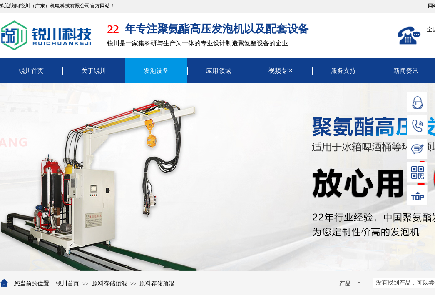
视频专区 (280, 71)
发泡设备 (156, 71)
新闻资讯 (405, 71)
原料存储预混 (109, 283)
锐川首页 (31, 71)
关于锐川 (93, 71)
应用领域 (218, 71)
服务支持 (343, 71)
